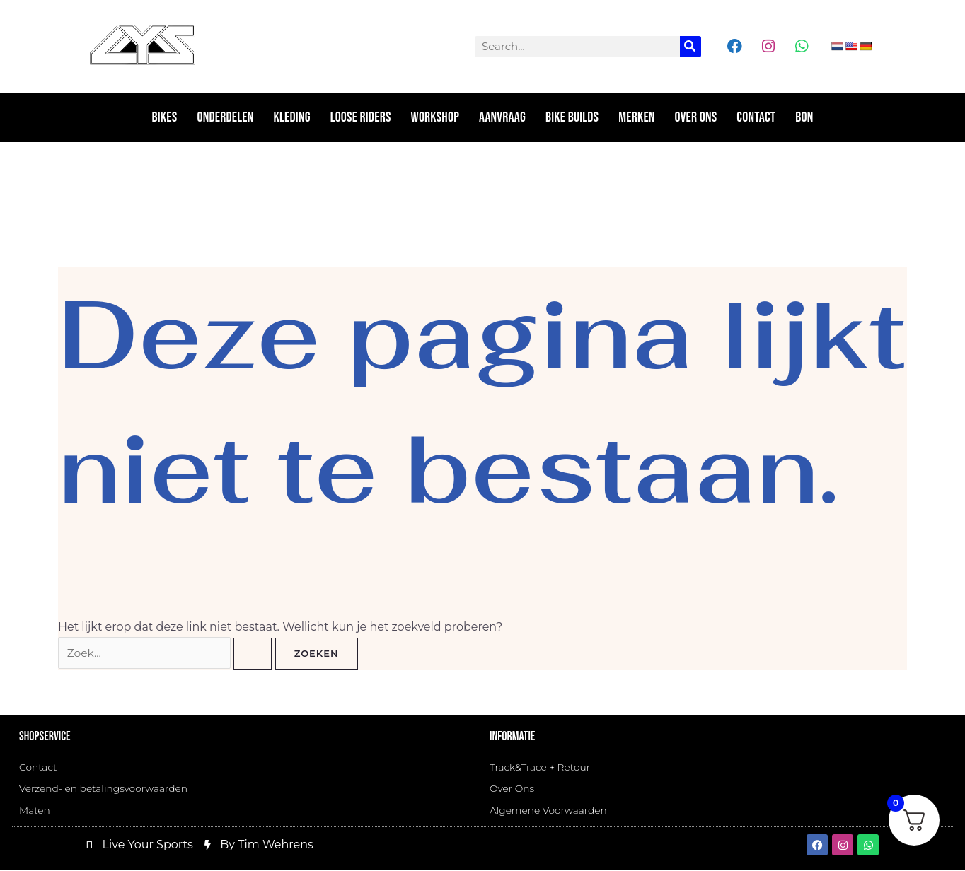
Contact (755, 117)
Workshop (435, 117)
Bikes (165, 117)
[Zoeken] (690, 46)
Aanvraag (502, 117)
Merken (636, 117)
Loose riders (360, 117)
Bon (804, 117)
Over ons (696, 117)
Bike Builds (572, 117)
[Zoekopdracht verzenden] (254, 654)
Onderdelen (225, 117)
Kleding (292, 117)
